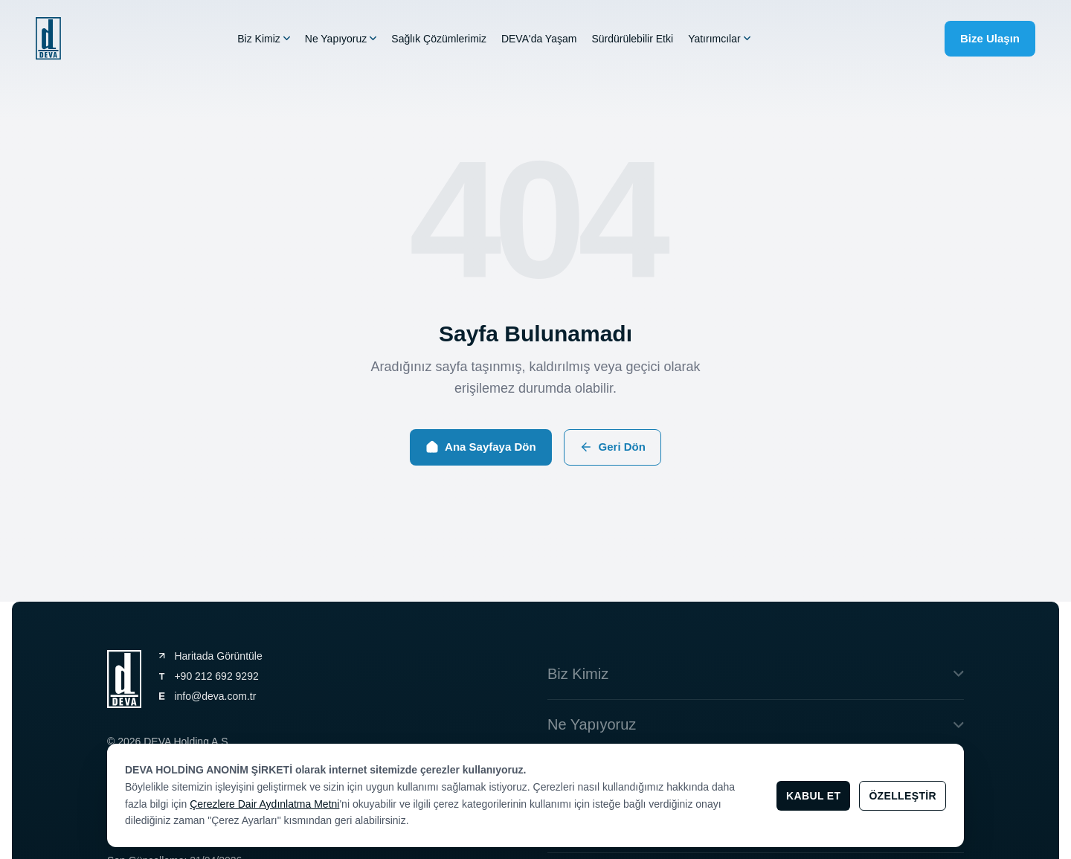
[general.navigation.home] (48, 39)
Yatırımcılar (719, 39)
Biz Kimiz (263, 39)
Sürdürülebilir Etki (632, 39)
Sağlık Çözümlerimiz (438, 39)
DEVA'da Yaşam (539, 39)
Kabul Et (813, 796)
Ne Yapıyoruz (341, 39)
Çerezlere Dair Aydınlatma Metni (264, 804)
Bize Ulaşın (990, 38)
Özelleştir (902, 796)
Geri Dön (612, 447)
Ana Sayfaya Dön (480, 447)
